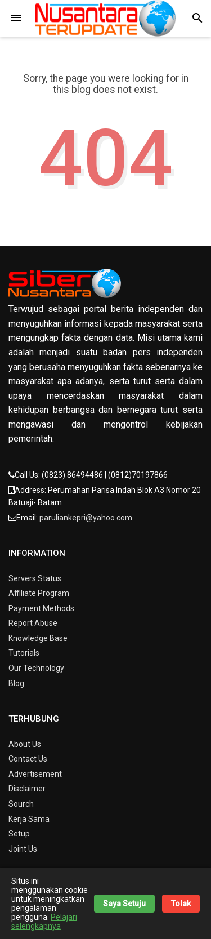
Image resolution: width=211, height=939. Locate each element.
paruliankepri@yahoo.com (85, 517)
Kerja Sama (29, 819)
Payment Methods (41, 608)
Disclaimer (27, 788)
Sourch (21, 803)
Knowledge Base (38, 638)
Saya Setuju (124, 903)
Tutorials (23, 652)
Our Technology (36, 668)
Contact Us (27, 758)
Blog (16, 683)
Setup (19, 833)
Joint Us (22, 848)
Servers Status (34, 578)
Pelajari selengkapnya (44, 922)
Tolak (181, 903)
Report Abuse (32, 623)
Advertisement (35, 773)
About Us (24, 744)
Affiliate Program (38, 593)
